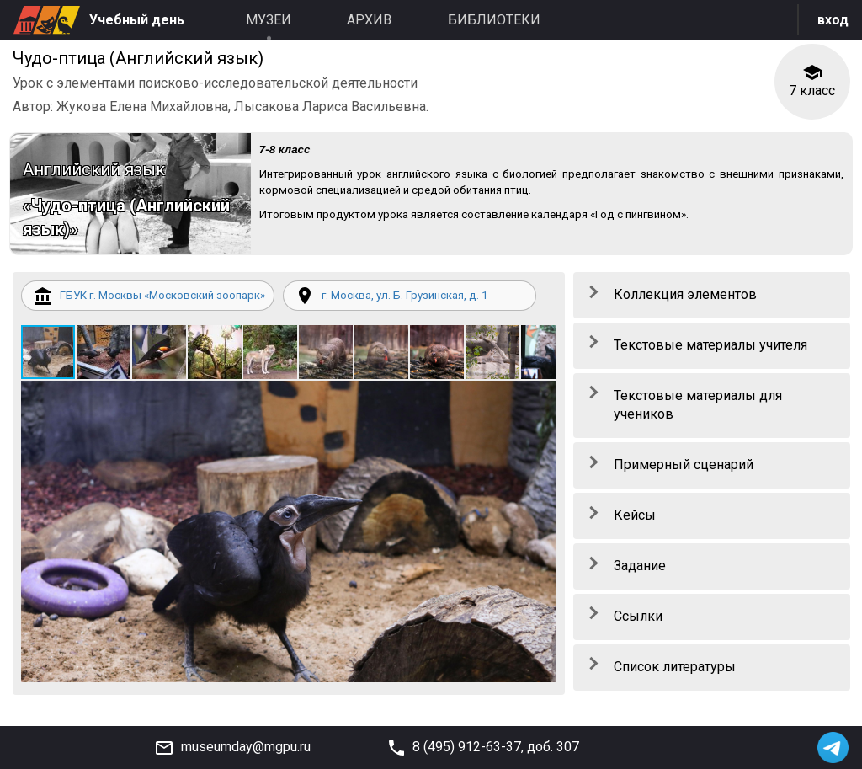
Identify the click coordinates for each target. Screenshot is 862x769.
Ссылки (638, 621)
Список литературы (675, 672)
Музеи (268, 20)
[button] (105, 380)
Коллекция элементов (685, 299)
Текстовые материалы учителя (710, 350)
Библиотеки (494, 20)
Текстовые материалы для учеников (698, 410)
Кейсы (635, 520)
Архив (369, 20)
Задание (640, 571)
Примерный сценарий (683, 470)
